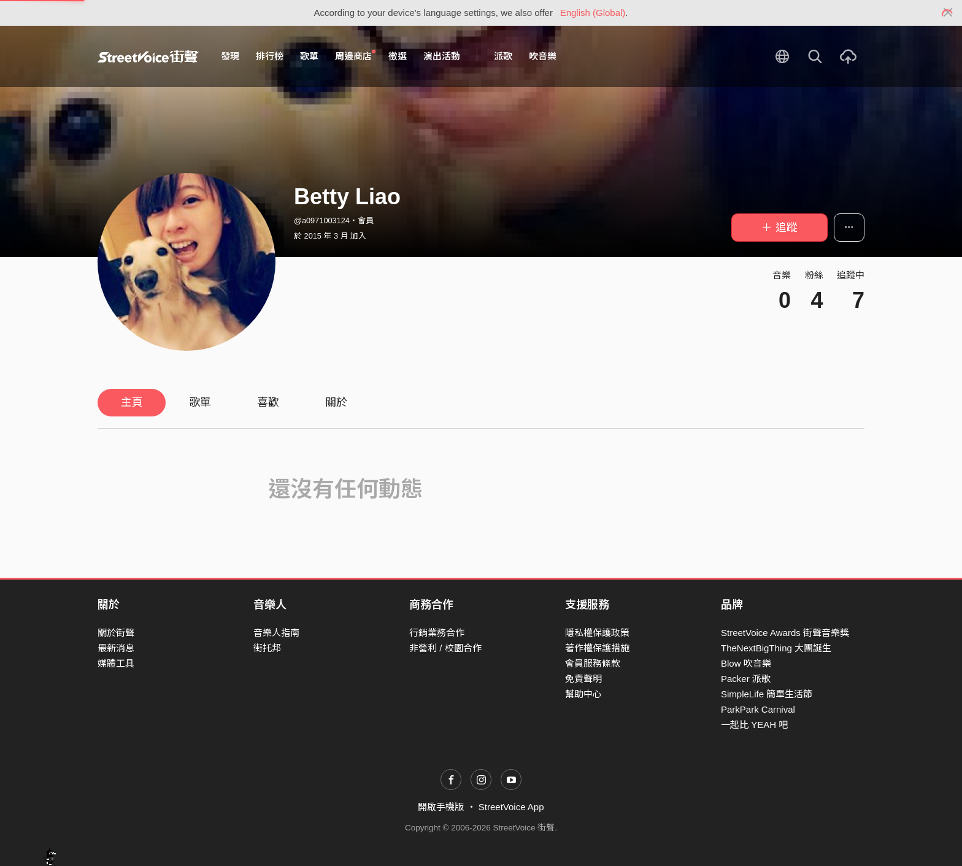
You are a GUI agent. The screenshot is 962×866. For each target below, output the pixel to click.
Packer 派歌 (746, 678)
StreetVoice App (511, 807)
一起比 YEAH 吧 (754, 724)
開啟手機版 (441, 807)
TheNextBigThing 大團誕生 (776, 648)
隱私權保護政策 (597, 632)
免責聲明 (583, 678)
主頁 (132, 402)
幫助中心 (583, 694)
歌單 (309, 56)
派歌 (503, 56)
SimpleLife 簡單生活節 (766, 694)
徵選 (397, 56)
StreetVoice (148, 56)
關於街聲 (116, 632)
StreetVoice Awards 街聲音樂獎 (785, 632)
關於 (336, 402)
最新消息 (116, 648)
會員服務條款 (592, 663)
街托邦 (267, 648)
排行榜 (269, 56)
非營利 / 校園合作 (445, 648)
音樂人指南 (276, 632)
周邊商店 (355, 56)
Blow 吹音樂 (746, 663)
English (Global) (593, 12)
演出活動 (441, 56)
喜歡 (268, 402)
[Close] (948, 13)
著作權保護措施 (597, 648)
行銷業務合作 (436, 632)
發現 (230, 56)
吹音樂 (542, 56)
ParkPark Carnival (758, 709)
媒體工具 (116, 663)
